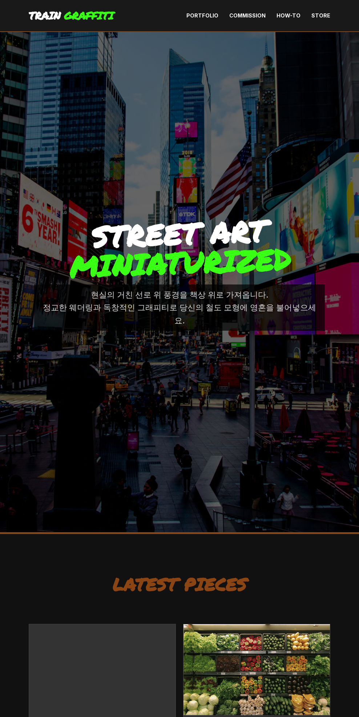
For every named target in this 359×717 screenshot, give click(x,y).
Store (320, 15)
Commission (247, 15)
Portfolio (202, 15)
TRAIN (71, 15)
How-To (288, 15)
